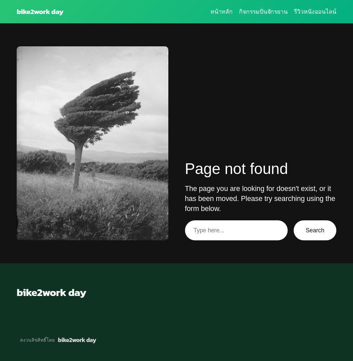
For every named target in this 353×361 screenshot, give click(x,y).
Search (315, 230)
